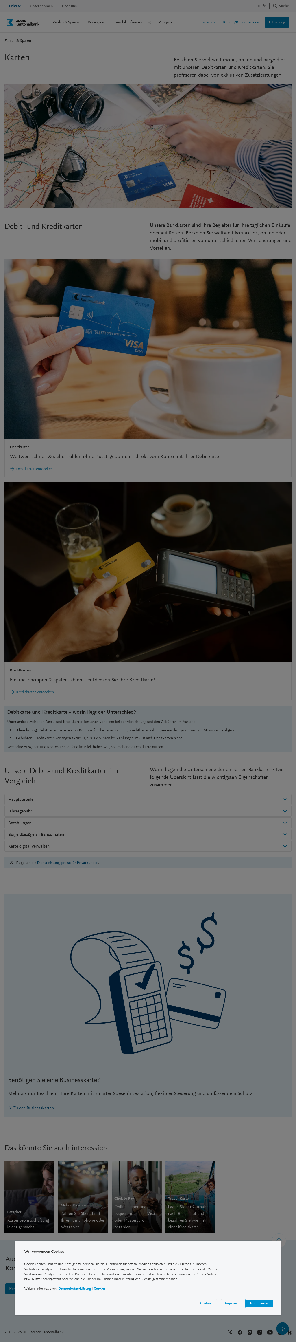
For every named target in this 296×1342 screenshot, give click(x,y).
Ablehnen (206, 1303)
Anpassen (232, 1303)
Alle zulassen (259, 1303)
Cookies (99, 1289)
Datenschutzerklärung (74, 1289)
